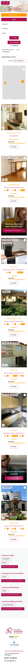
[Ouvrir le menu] (5, 3)
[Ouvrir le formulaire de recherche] (14, 38)
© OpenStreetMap (22, 98)
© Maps (15, 98)
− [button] (23, 70)
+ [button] (23, 67)
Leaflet (11, 98)
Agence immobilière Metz (8, 49)
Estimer (14, 19)
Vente (17, 49)
